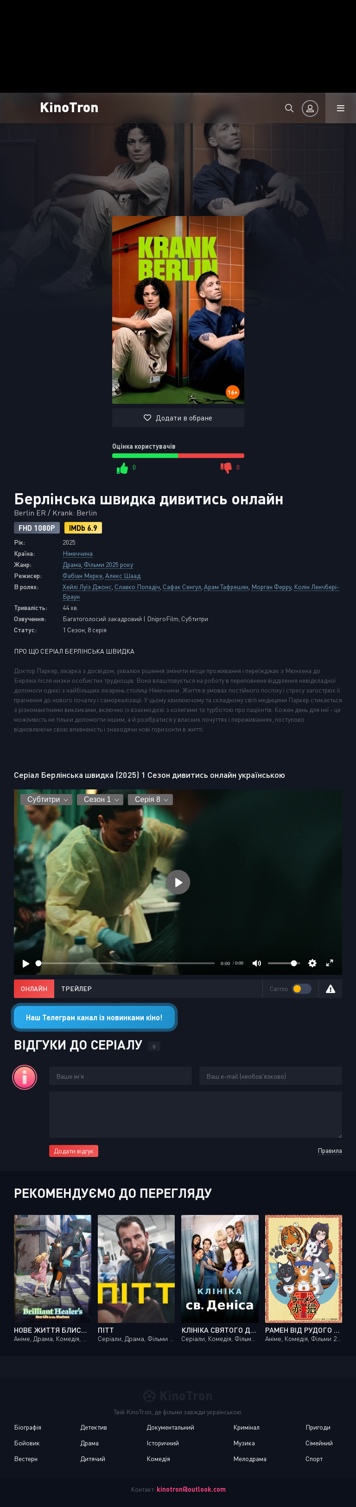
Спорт (314, 1458)
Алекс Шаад (122, 575)
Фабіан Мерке (82, 575)
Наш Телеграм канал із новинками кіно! (94, 1017)
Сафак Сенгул (182, 587)
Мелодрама (250, 1458)
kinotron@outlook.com (191, 1489)
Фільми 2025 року (108, 564)
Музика (244, 1443)
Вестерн (26, 1458)
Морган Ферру (271, 587)
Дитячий (92, 1458)
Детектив (93, 1427)
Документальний (170, 1427)
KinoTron (69, 106)
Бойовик (27, 1443)
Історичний (162, 1443)
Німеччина (78, 553)
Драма (72, 564)
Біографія (27, 1427)
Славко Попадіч (137, 587)
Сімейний (319, 1443)
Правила (330, 1150)
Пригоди (318, 1427)
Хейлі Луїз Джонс (87, 587)
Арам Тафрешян (226, 587)
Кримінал (246, 1427)
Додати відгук (74, 1151)
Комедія (158, 1458)
